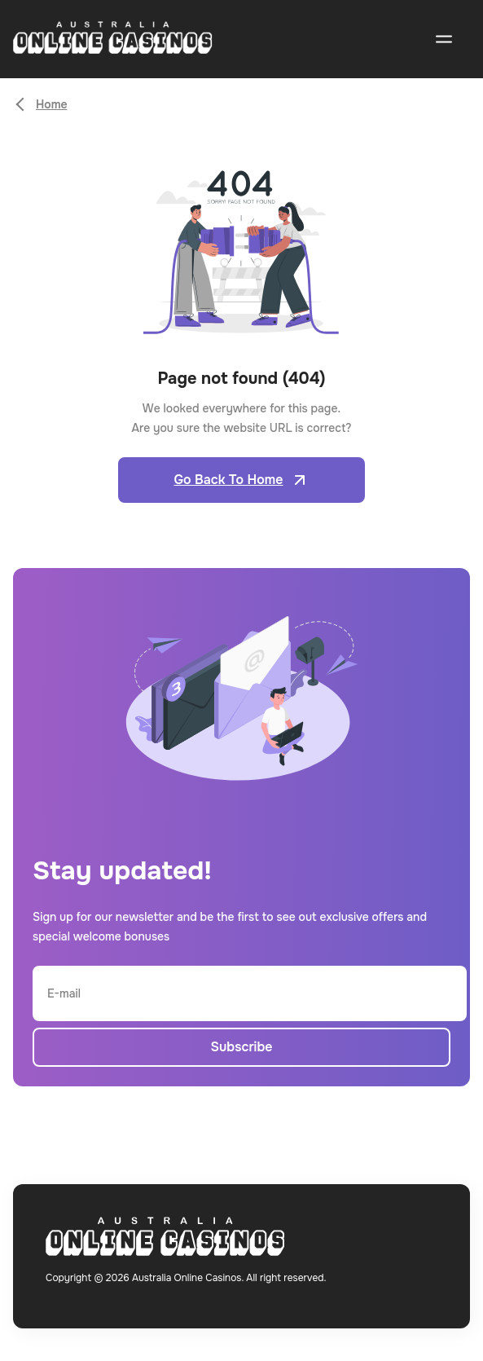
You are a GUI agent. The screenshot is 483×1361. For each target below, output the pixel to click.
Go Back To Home (241, 480)
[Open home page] (113, 39)
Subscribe (241, 1046)
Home (52, 104)
